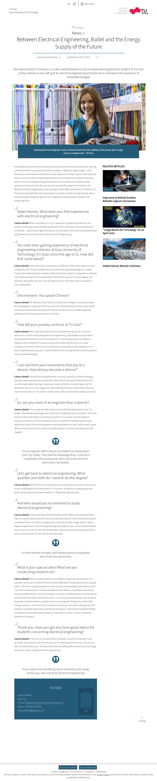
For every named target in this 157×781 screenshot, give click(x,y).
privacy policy (103, 774)
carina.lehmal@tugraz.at (29, 710)
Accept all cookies (68, 767)
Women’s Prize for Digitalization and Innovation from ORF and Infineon (47, 189)
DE (69, 4)
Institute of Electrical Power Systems (43, 702)
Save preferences (88, 767)
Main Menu (88, 3)
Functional (76, 771)
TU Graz (77, 27)
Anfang (141, 719)
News (78, 33)
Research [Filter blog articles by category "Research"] (108, 189)
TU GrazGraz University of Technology (23, 11)
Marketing (100, 771)
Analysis (88, 771)
